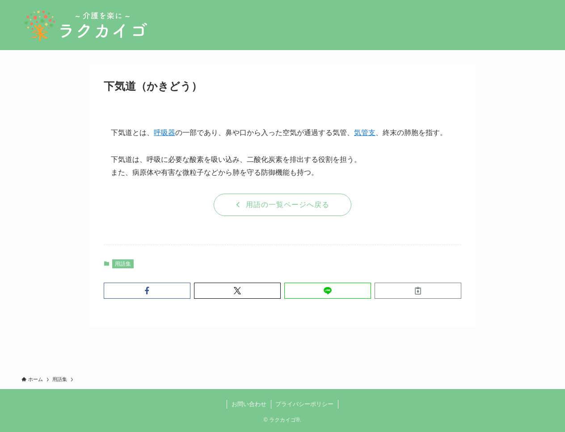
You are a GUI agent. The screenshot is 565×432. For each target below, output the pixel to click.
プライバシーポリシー (304, 404)
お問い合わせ (249, 404)
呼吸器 (164, 132)
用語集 (123, 264)
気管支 (364, 132)
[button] (147, 291)
